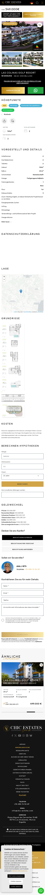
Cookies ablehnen (16, 886)
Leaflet (15, 311)
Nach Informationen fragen (33, 14)
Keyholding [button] (22, 766)
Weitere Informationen (19, 871)
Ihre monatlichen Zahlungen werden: (13, 490)
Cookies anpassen (16, 881)
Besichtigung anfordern (22, 549)
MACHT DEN (22, 785)
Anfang (22, 744)
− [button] (4, 279)
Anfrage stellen (13, 90)
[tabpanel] (22, 685)
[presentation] (13, 628)
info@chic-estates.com (22, 811)
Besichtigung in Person (22, 537)
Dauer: (3, 472)
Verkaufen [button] (22, 760)
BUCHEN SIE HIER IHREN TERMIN (22, 757)
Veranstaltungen (22, 779)
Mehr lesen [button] (6, 222)
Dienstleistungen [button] (22, 763)
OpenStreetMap (27, 311)
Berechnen (22, 484)
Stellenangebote (22, 789)
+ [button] (4, 276)
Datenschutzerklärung (22, 773)
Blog (23, 782)
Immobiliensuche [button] (22, 747)
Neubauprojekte (22, 750)
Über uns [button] (22, 754)
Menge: (4, 452)
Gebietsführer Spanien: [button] (22, 770)
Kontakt (22, 776)
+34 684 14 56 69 (32, 569)
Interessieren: (5, 462)
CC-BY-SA (40, 311)
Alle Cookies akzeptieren (16, 876)
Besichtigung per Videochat (22, 543)
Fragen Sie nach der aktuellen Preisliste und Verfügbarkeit (12, 15)
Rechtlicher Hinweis (25, 845)
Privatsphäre (36, 845)
